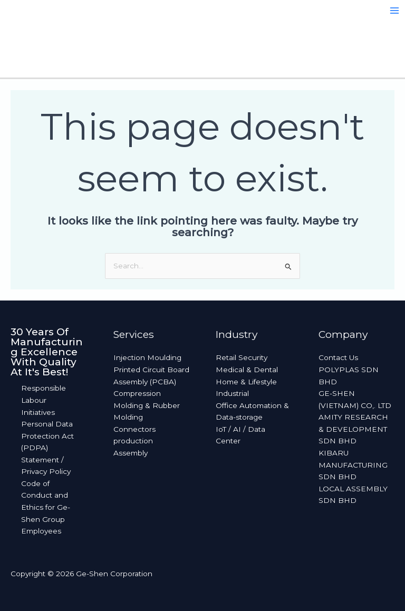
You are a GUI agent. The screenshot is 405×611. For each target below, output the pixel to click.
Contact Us (338, 357)
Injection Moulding (147, 357)
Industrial (232, 393)
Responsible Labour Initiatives (43, 400)
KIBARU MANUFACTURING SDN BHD (353, 465)
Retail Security (241, 357)
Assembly (130, 453)
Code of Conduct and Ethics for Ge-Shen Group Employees (45, 507)
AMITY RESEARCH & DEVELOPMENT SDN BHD (353, 429)
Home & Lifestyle (246, 381)
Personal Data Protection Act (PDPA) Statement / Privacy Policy (47, 448)
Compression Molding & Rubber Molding (146, 405)
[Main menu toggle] (395, 11)
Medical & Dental (247, 369)
